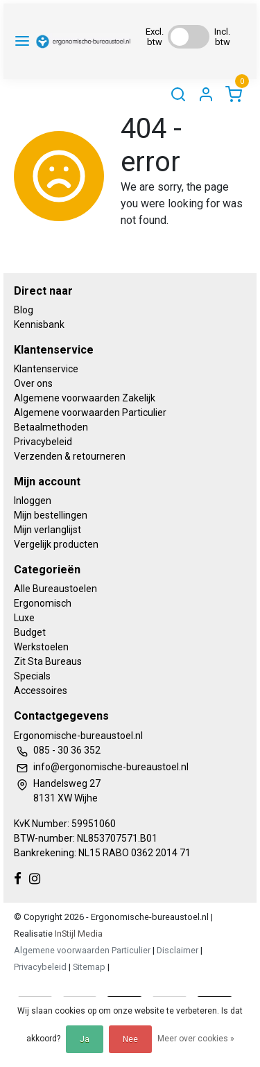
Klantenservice (46, 368)
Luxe (24, 617)
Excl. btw (155, 36)
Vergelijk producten (56, 544)
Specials (32, 676)
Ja (84, 1039)
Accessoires (40, 690)
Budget (30, 632)
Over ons (33, 383)
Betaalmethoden (51, 427)
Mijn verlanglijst (47, 529)
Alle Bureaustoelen (55, 588)
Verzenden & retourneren (69, 456)
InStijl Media (78, 933)
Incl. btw (222, 36)
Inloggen (32, 500)
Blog (23, 309)
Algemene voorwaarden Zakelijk (84, 398)
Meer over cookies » (195, 1038)
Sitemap (89, 967)
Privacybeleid (43, 441)
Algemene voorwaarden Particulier (90, 412)
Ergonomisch (42, 603)
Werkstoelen (41, 646)
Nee (130, 1039)
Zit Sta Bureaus (48, 661)
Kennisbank (39, 324)
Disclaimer (177, 950)
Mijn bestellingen (50, 515)
